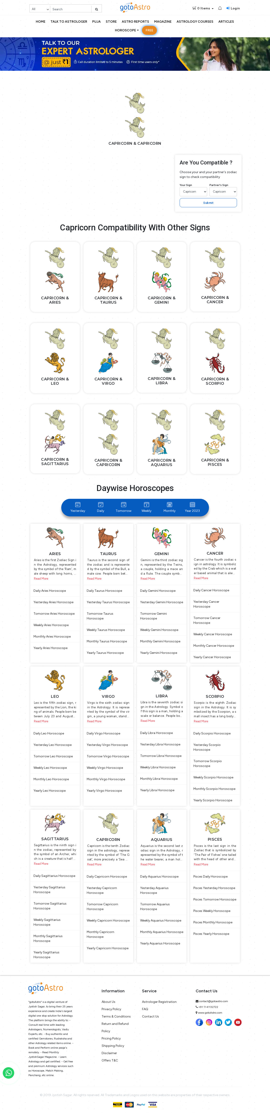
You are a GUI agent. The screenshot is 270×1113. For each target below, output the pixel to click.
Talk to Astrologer (68, 22)
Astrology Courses (195, 22)
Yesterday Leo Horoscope (52, 745)
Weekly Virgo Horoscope (105, 768)
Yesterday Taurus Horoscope (108, 602)
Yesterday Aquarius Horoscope (154, 890)
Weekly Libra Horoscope (157, 767)
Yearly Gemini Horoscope (158, 653)
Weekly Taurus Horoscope (106, 630)
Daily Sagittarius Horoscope (54, 876)
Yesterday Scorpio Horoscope (207, 747)
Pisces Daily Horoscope (210, 876)
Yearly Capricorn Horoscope (107, 948)
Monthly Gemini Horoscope (160, 641)
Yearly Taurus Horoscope (105, 653)
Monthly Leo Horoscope (51, 779)
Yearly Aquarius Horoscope (160, 943)
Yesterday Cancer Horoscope (206, 604)
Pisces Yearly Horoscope (211, 934)
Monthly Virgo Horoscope (106, 779)
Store (111, 22)
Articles (226, 22)
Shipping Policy (113, 1046)
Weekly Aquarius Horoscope (160, 920)
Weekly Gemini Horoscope (159, 630)
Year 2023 (192, 507)
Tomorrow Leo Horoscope (53, 756)
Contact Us (150, 1016)
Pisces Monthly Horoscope (212, 922)
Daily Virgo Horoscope (103, 733)
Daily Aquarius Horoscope (159, 876)
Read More (41, 578)
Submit (208, 203)
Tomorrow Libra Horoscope (160, 756)
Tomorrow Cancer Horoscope (206, 620)
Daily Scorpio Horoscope (212, 733)
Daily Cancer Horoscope (211, 590)
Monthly (169, 507)
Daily (100, 507)
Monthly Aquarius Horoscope (161, 932)
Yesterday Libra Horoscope (160, 744)
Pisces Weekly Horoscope (211, 911)
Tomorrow (123, 507)
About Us (108, 1002)
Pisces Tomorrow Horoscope (214, 899)
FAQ (145, 1009)
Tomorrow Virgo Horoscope (108, 756)
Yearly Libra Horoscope (157, 790)
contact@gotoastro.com (213, 1001)
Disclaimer (109, 1053)
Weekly (146, 507)
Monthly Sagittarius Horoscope (48, 938)
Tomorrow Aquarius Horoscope (155, 906)
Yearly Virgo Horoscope (104, 791)
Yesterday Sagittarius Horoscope (49, 889)
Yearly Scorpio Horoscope (212, 800)
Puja (96, 22)
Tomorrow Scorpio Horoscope (207, 763)
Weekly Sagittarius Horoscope (47, 922)
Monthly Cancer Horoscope (213, 646)
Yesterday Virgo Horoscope (107, 745)
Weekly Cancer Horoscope (212, 634)
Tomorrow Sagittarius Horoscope (50, 906)
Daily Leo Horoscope (48, 733)
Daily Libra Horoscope (156, 733)
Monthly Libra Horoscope (159, 779)
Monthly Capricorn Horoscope (100, 934)
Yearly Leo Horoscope (49, 791)
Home (40, 22)
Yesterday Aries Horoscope (53, 602)
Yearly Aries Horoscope (50, 648)
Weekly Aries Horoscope (51, 625)
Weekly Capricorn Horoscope (108, 920)
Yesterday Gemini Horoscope (161, 602)
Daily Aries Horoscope (49, 591)
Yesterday (77, 507)
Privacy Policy (111, 1009)
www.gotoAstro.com (210, 1012)
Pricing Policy (111, 1038)
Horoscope (125, 30)
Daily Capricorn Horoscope (107, 876)
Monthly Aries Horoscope (52, 636)
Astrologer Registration (159, 1002)
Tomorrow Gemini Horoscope (153, 616)
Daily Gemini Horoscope (157, 591)
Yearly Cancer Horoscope (212, 657)
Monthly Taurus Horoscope (107, 641)
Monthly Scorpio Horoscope (214, 789)
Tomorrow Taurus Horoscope (100, 616)
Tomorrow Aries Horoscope (54, 614)
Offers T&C (110, 1060)
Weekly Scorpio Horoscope (213, 777)
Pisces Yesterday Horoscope (214, 888)
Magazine (163, 22)
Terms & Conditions (116, 1016)
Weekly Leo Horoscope (50, 768)
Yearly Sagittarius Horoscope (46, 954)
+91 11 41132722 (208, 1007)
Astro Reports (135, 22)
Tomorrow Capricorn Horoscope (102, 906)
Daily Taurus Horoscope (104, 591)
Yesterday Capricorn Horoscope (102, 890)
